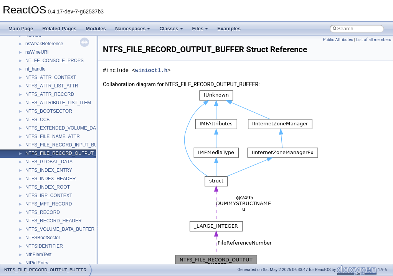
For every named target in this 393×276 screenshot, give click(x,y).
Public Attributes (338, 39)
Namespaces (132, 28)
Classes (171, 28)
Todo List (22, 128)
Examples (229, 28)
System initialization (33, 77)
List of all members (373, 39)
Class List (29, 170)
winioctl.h (151, 70)
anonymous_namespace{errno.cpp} (61, 246)
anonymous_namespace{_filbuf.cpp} (62, 212)
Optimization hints (31, 94)
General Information (33, 120)
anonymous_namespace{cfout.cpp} (61, 229)
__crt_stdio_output (44, 187)
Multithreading (27, 86)
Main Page (20, 28)
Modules (96, 28)
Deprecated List (29, 137)
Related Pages (59, 28)
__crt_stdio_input (42, 179)
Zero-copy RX (27, 69)
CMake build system (33, 35)
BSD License (26, 111)
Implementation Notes (35, 103)
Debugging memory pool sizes (44, 52)
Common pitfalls (29, 44)
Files (200, 28)
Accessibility (37, 204)
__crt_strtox (37, 196)
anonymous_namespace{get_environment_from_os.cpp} (83, 255)
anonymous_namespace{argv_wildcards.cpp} (71, 221)
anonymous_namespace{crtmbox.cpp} (64, 238)
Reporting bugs (28, 61)
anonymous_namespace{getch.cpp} (62, 263)
